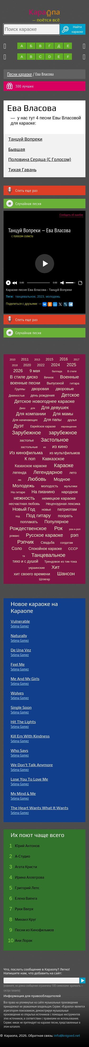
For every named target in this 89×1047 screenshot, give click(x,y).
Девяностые (17, 395)
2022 (41, 365)
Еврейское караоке (43, 426)
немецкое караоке (59, 498)
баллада (57, 371)
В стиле (72, 371)
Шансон (66, 573)
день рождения (43, 395)
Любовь (37, 479)
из (44, 447)
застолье (27, 440)
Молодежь (24, 485)
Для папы (52, 419)
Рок (58, 528)
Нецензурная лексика (63, 504)
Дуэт (19, 425)
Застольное (55, 440)
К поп (30, 458)
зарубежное (63, 433)
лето (72, 473)
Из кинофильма (26, 452)
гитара (74, 383)
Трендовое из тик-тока (60, 561)
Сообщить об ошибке (71, 215)
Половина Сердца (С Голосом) (39, 159)
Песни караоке (19, 74)
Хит (56, 567)
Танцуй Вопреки (25, 139)
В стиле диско (24, 377)
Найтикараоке (77, 29)
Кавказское (53, 458)
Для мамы (63, 413)
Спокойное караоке (45, 549)
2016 (64, 359)
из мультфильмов (65, 453)
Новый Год (24, 509)
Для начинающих (25, 420)
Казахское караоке (31, 466)
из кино (59, 446)
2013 (37, 359)
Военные (69, 376)
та (23, 555)
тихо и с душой (25, 561)
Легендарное (48, 472)
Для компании (31, 413)
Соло (17, 548)
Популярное (56, 521)
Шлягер (44, 579)
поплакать (29, 522)
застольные (29, 447)
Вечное (49, 377)
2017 (76, 359)
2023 (40, 296)
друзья (72, 420)
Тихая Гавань (22, 169)
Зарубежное (26, 433)
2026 (18, 370)
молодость (49, 486)
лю (19, 479)
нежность (24, 498)
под (18, 516)
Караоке (63, 465)
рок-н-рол (74, 529)
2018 (15, 365)
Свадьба (48, 542)
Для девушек (55, 407)
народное (69, 492)
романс (14, 535)
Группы (20, 389)
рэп (74, 535)
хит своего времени (32, 574)
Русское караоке (44, 535)
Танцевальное (48, 555)
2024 (55, 365)
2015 (49, 359)
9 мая (35, 371)
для (33, 408)
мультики (70, 486)
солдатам (66, 542)
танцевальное (25, 296)
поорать (65, 516)
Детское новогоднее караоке (44, 401)
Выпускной (55, 383)
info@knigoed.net (67, 1035)
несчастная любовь (24, 504)
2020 (27, 365)
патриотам (67, 509)
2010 (12, 359)
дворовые (65, 389)
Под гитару (38, 515)
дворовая (40, 389)
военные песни (25, 383)
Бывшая (16, 149)
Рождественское (28, 528)
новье (46, 509)
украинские (36, 568)
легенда (19, 473)
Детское (70, 395)
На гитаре (18, 492)
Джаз (22, 408)
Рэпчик (25, 542)
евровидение (69, 426)
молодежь (53, 296)
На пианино (43, 491)
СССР (73, 549)
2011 (25, 359)
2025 (71, 364)
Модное (62, 479)
